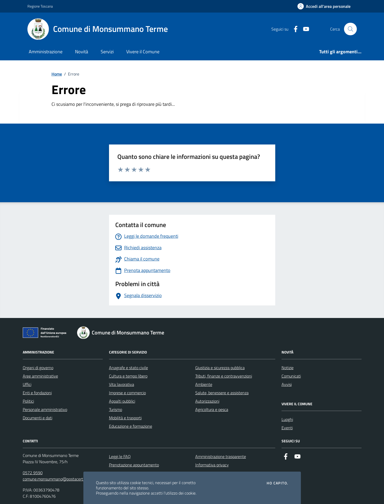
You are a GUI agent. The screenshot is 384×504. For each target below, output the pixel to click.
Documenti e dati (37, 418)
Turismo (115, 409)
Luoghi (287, 419)
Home (56, 74)
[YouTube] (304, 29)
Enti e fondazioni (37, 393)
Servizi (107, 51)
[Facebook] (293, 29)
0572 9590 (33, 473)
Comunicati (291, 376)
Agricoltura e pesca (211, 409)
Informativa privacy (212, 465)
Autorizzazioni (207, 401)
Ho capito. (277, 483)
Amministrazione (45, 51)
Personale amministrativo (45, 409)
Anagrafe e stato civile (128, 367)
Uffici (27, 384)
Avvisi (287, 384)
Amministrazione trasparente (220, 456)
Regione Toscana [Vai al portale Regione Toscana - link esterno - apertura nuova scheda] (40, 6)
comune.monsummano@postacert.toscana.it (62, 479)
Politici (28, 401)
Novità (81, 51)
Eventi (287, 428)
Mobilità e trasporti (125, 418)
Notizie (288, 367)
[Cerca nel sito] (350, 29)
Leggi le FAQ (120, 456)
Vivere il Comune (142, 51)
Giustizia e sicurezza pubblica (220, 367)
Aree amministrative (40, 376)
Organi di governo (38, 367)
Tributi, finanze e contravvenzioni (223, 376)
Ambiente (203, 384)
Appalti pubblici (122, 401)
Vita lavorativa (121, 384)
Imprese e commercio (127, 393)
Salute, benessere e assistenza (222, 393)
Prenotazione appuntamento (134, 465)
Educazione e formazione (130, 426)
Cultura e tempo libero (128, 376)
